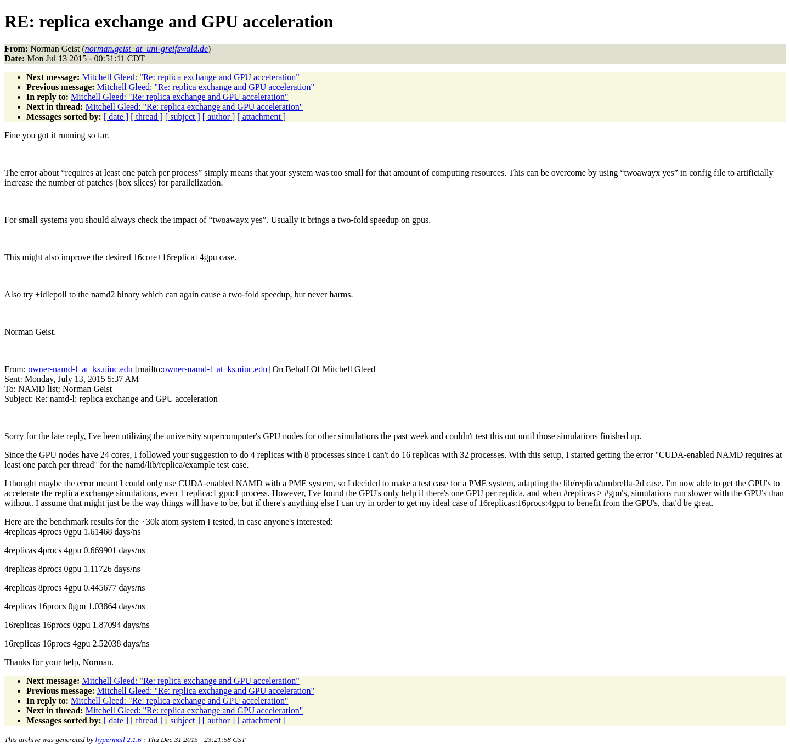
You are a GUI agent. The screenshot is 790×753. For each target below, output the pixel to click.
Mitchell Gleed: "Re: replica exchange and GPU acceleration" (190, 77)
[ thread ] (147, 116)
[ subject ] (182, 116)
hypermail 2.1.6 (118, 739)
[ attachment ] (261, 116)
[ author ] (218, 116)
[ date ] (116, 116)
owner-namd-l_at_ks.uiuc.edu (80, 369)
